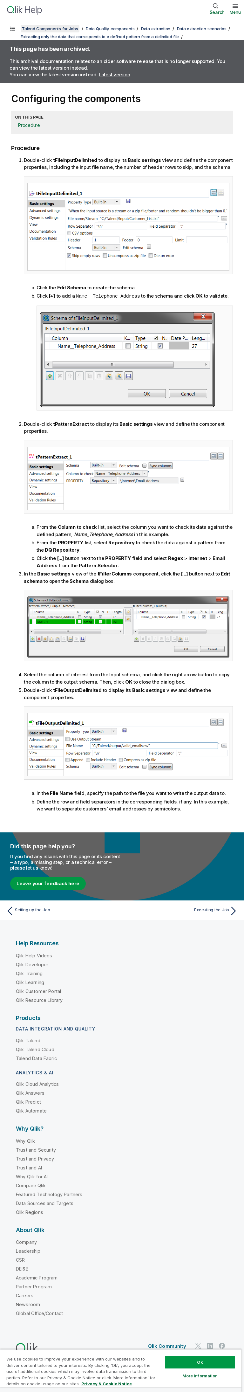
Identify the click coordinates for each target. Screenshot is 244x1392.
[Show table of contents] (12, 29)
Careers (24, 1295)
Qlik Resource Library (39, 1000)
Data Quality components (110, 28)
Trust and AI (29, 1167)
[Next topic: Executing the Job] (181, 910)
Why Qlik (25, 1140)
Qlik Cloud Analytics (37, 1083)
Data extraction (155, 28)
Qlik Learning (30, 982)
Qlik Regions (29, 1212)
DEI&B (22, 1268)
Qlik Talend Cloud (35, 1049)
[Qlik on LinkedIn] (210, 1345)
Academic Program (37, 1277)
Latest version (114, 75)
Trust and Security (36, 1149)
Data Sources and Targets (44, 1203)
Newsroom (28, 1304)
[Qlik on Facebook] (222, 1345)
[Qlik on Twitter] (198, 1345)
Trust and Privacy (35, 1158)
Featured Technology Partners (49, 1194)
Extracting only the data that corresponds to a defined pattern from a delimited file (100, 36)
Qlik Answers (30, 1092)
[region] (120, 1370)
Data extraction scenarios (202, 28)
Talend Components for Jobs (50, 28)
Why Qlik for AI (32, 1176)
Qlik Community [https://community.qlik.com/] (167, 1346)
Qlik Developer (32, 964)
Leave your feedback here (48, 883)
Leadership (28, 1250)
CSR (20, 1259)
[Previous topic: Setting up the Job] (62, 910)
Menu (235, 12)
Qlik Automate (31, 1110)
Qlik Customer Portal (38, 991)
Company (26, 1241)
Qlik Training (29, 973)
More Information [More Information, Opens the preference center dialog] (200, 1375)
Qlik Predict (28, 1101)
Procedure (29, 125)
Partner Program (34, 1286)
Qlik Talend (28, 1040)
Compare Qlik (31, 1185)
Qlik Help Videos (34, 955)
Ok (200, 1362)
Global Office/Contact (39, 1313)
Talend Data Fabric (36, 1058)
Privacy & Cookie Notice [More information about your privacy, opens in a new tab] (106, 1383)
